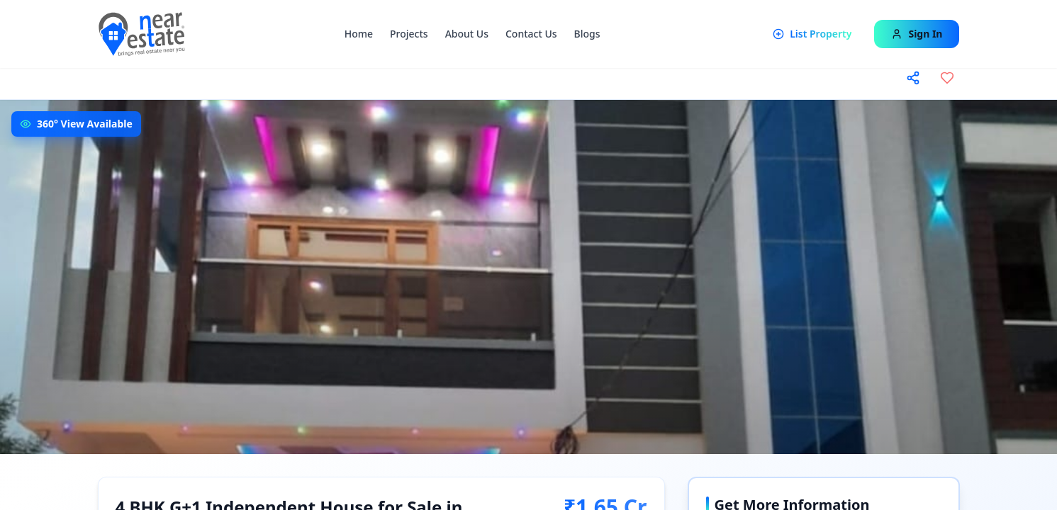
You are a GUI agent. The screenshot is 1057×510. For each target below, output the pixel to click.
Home (359, 33)
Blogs (587, 33)
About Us (466, 33)
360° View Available (85, 123)
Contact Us (531, 33)
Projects (409, 33)
